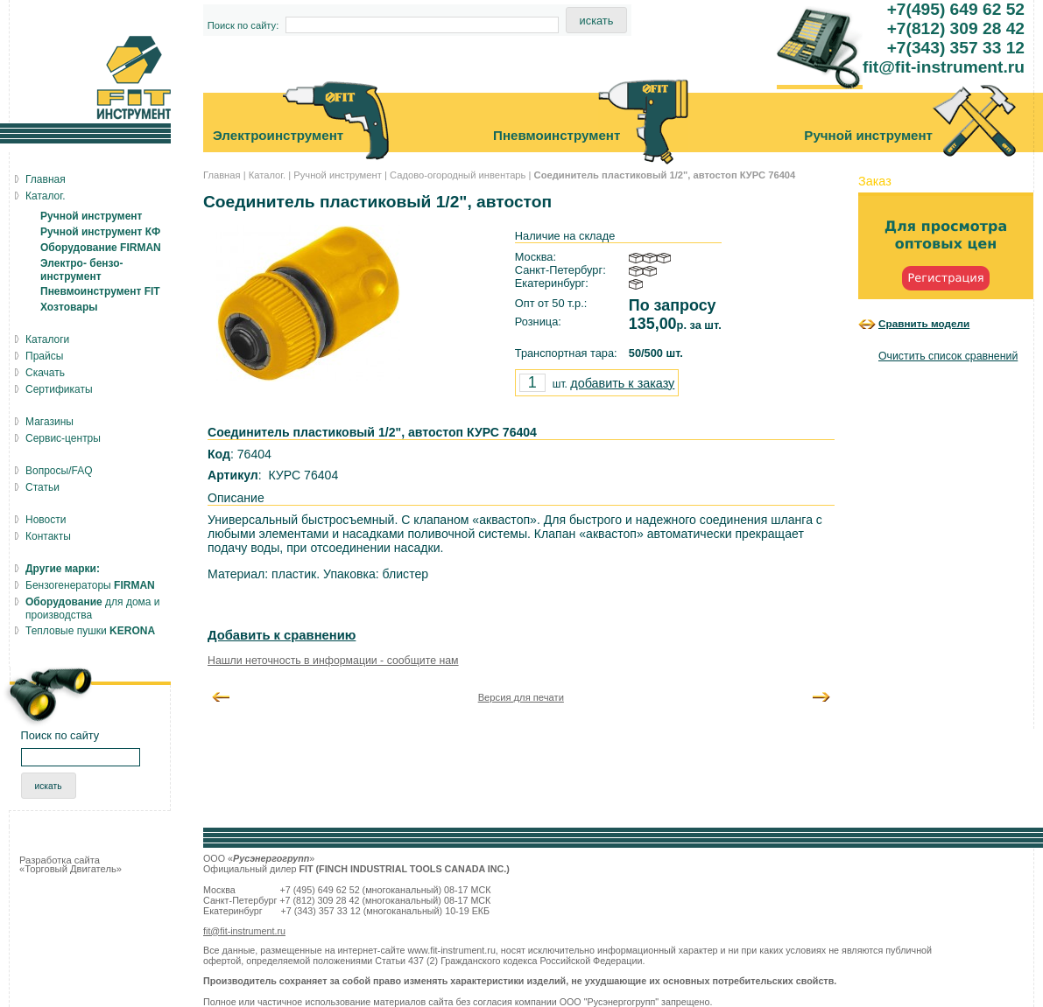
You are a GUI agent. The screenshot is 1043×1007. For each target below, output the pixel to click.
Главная (222, 175)
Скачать (45, 373)
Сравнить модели (923, 323)
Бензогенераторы (90, 585)
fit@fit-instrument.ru (244, 931)
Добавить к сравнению (282, 635)
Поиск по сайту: (243, 25)
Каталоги (47, 339)
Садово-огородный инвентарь (457, 175)
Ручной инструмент (337, 175)
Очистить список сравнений (948, 356)
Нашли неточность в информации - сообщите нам (333, 660)
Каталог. (267, 175)
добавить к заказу (622, 383)
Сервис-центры (63, 438)
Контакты (48, 536)
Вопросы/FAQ (59, 471)
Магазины (49, 422)
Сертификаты (59, 389)
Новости (45, 520)
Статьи (42, 487)
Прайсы (44, 356)
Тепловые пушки (90, 631)
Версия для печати (521, 697)
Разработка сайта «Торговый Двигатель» (70, 864)
